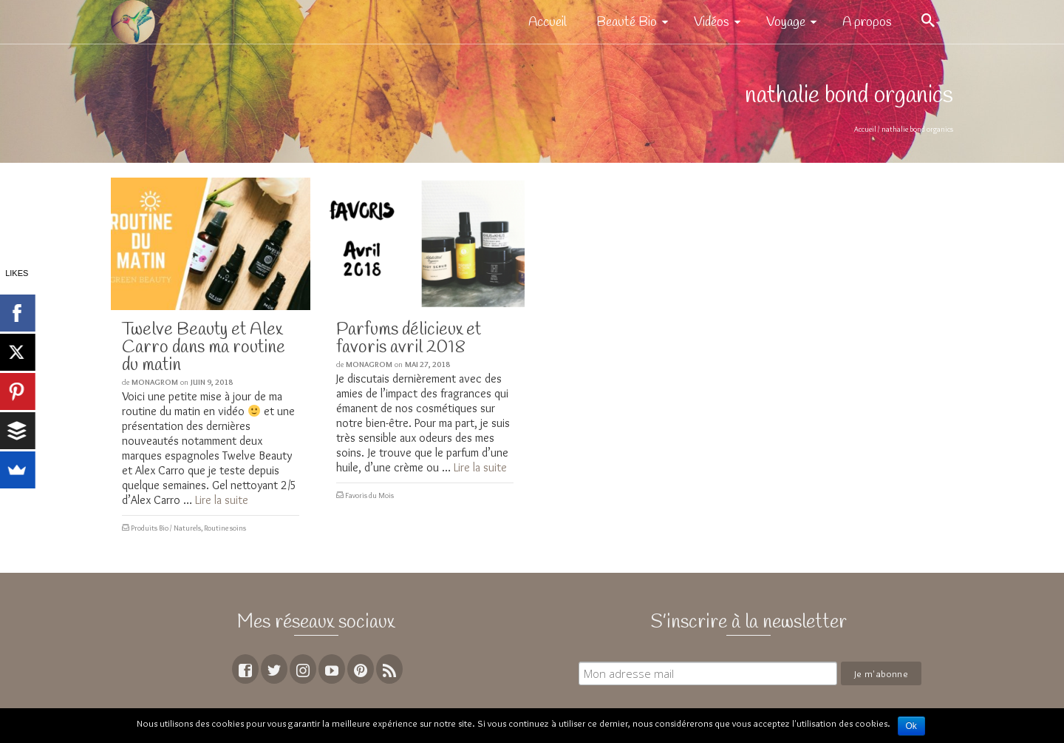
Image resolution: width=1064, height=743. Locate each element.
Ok (911, 726)
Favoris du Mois (369, 495)
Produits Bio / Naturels (166, 528)
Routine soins (225, 528)
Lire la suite (221, 500)
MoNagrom (155, 382)
